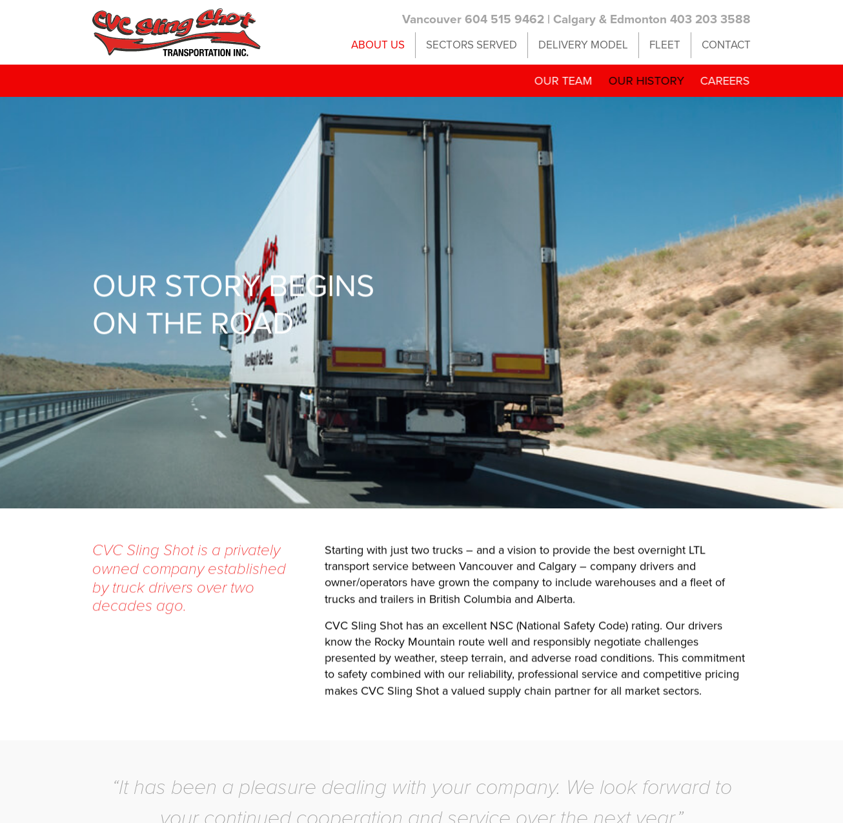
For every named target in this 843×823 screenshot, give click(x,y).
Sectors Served (471, 44)
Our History (642, 80)
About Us (378, 44)
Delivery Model (583, 44)
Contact (726, 44)
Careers (721, 80)
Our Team (559, 80)
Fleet (664, 44)
